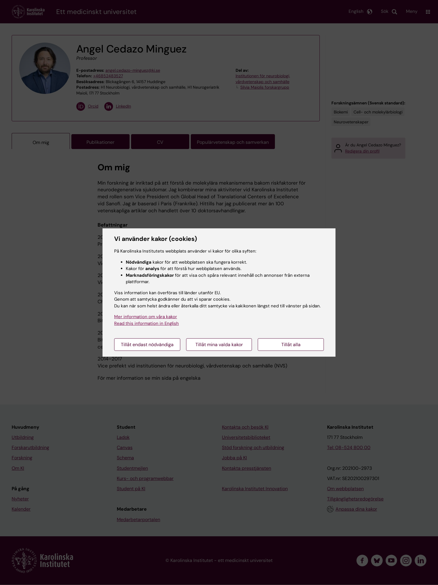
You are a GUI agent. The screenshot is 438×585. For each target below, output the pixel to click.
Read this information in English (146, 323)
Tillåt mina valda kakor (219, 344)
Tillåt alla (291, 344)
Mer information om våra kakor (145, 317)
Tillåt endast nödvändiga (147, 344)
